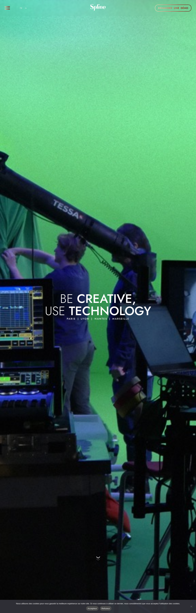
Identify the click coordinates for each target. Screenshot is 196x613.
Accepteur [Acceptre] (92, 608)
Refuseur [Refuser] (106, 608)
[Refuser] (191, 606)
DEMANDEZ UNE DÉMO (173, 8)
